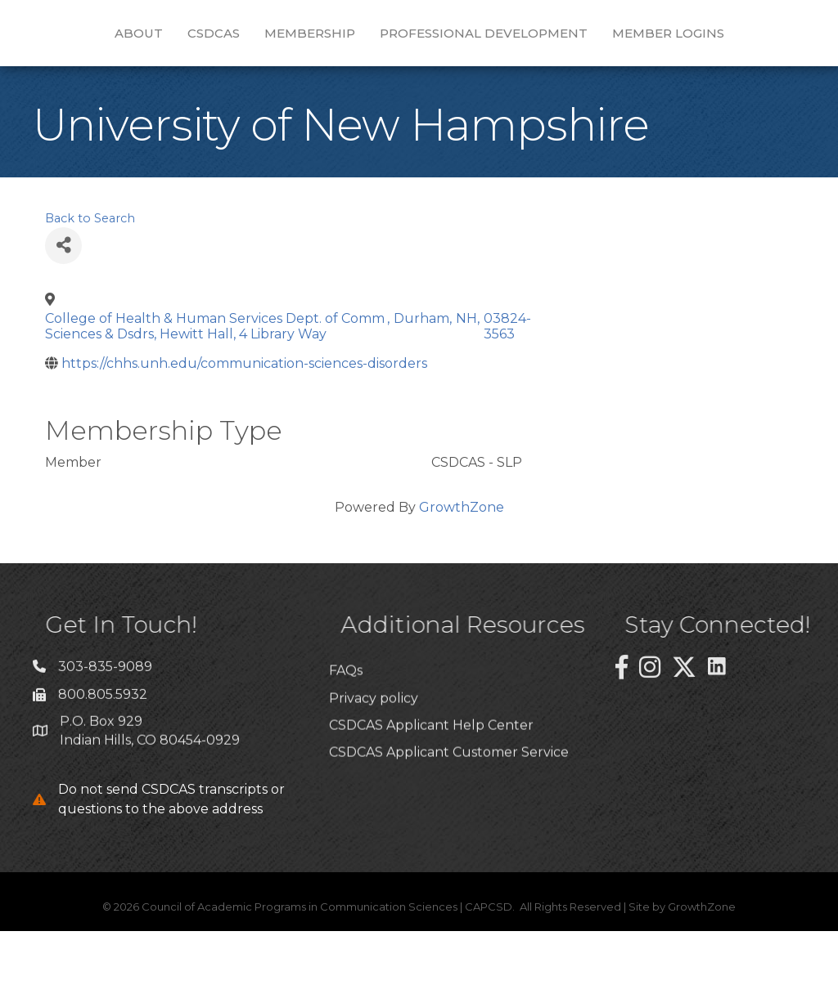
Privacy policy (373, 796)
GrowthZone (461, 561)
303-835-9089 (105, 729)
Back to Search (90, 272)
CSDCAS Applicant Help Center (431, 823)
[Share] (63, 299)
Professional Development (646, 38)
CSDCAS (187, 38)
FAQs (346, 769)
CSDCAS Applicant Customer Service (449, 850)
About (112, 38)
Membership (283, 38)
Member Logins (419, 87)
